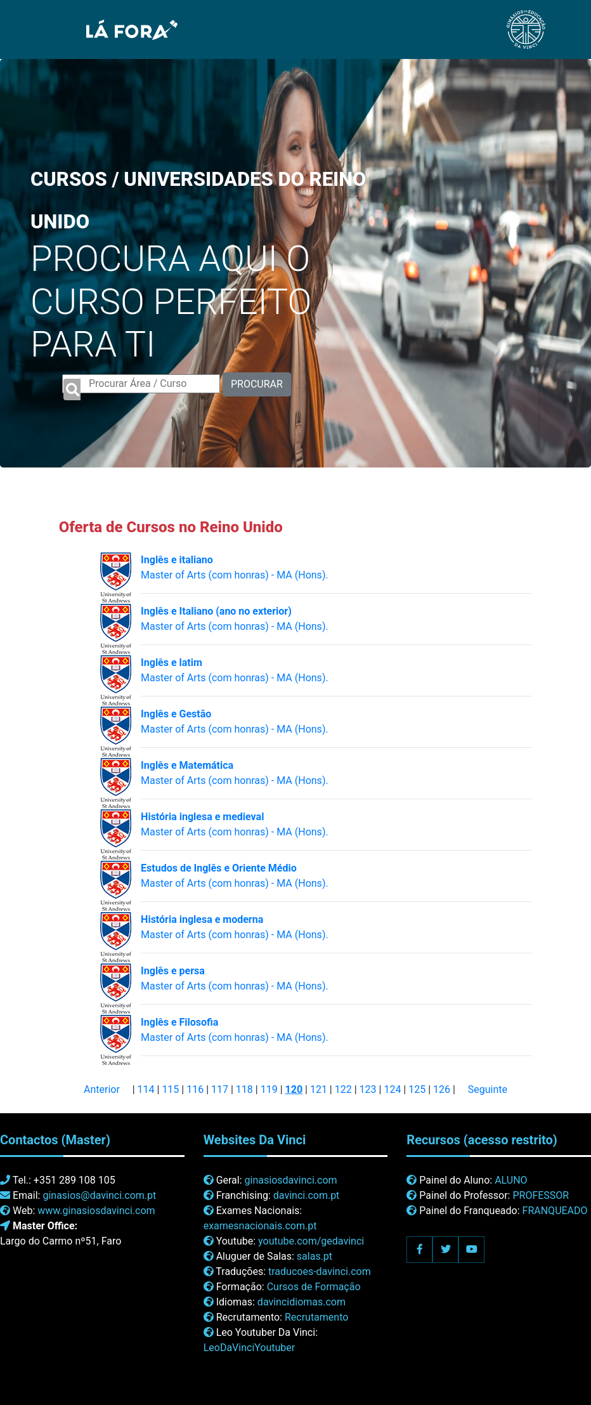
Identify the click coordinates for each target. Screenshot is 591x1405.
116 (195, 1089)
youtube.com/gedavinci (311, 1241)
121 (318, 1089)
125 (416, 1089)
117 (219, 1089)
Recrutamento (316, 1317)
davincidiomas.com (301, 1302)
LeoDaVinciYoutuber (250, 1348)
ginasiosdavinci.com (291, 1180)
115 (170, 1089)
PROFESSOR (540, 1195)
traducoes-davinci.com (319, 1271)
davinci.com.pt (306, 1195)
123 (368, 1089)
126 (441, 1089)
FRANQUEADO (555, 1211)
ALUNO (511, 1180)
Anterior (102, 1089)
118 (244, 1089)
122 (343, 1089)
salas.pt (314, 1256)
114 (146, 1089)
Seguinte (487, 1089)
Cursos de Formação (314, 1287)
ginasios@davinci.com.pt (99, 1195)
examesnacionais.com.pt (260, 1226)
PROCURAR (257, 384)
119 (269, 1089)
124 (392, 1089)
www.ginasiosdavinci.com (96, 1211)
